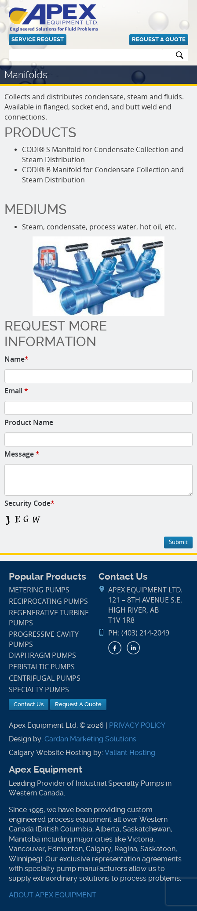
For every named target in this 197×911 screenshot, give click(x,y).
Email (16, 391)
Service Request (37, 39)
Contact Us (29, 704)
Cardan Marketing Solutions (90, 739)
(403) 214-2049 (145, 633)
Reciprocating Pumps (48, 601)
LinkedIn (133, 647)
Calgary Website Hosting (50, 752)
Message (22, 454)
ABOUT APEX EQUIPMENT (52, 895)
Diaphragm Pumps (42, 655)
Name (16, 359)
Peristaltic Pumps (42, 667)
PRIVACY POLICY (137, 725)
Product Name (28, 422)
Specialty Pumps (39, 690)
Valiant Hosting (130, 752)
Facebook (114, 647)
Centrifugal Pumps (44, 678)
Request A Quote (159, 39)
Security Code (29, 503)
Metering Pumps (39, 590)
